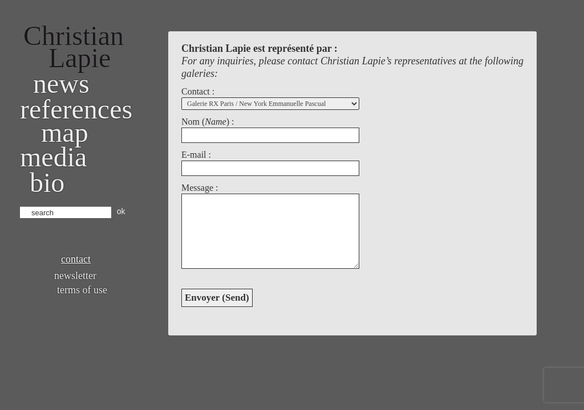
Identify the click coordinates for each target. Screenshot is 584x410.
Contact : (197, 91)
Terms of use (82, 290)
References (76, 109)
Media (53, 157)
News (61, 83)
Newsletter (75, 275)
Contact (76, 259)
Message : (199, 187)
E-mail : (196, 154)
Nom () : (207, 121)
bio (47, 182)
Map (64, 132)
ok (121, 211)
